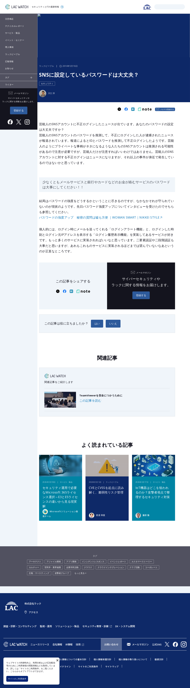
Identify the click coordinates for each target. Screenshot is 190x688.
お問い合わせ (111, 644)
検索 (157, 6)
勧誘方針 (159, 659)
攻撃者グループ (62, 573)
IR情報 (68, 644)
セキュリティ (47, 83)
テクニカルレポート (14, 26)
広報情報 (9, 61)
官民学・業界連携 (53, 567)
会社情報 (57, 644)
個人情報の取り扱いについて (133, 659)
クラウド (88, 567)
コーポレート (151, 567)
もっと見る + (80, 573)
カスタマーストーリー (142, 561)
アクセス (33, 612)
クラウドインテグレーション (111, 567)
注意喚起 (9, 18)
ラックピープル (12, 54)
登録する (19, 110)
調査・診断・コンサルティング (20, 626)
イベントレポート (118, 561)
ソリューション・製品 (67, 626)
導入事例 (9, 47)
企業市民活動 (72, 567)
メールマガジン (140, 644)
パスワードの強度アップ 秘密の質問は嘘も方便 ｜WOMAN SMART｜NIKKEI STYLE (99, 217)
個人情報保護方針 (102, 659)
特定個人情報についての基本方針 (69, 659)
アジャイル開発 (54, 561)
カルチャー (34, 567)
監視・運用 (46, 626)
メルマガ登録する (167, 109)
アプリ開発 (71, 561)
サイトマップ (112, 666)
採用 (78, 644)
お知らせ (9, 68)
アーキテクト (35, 561)
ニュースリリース (39, 644)
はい (97, 323)
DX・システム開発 (125, 626)
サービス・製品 (12, 33)
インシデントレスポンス (93, 561)
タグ (7, 77)
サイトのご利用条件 (17, 678)
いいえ (113, 323)
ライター (9, 84)
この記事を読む (90, 400)
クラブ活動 (134, 567)
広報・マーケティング (39, 573)
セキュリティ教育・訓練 (95, 626)
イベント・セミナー (14, 40)
